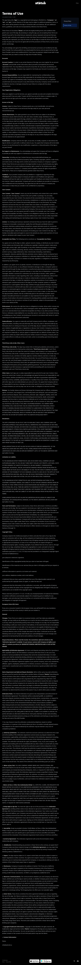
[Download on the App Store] (34, 961)
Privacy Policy (8, 961)
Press (77, 3)
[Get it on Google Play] (46, 961)
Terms (3, 961)
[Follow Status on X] (74, 961)
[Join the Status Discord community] (78, 961)
